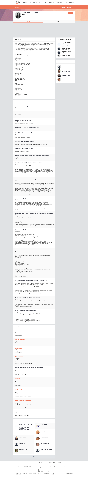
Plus (34, 456)
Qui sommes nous (20, 466)
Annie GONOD (44, 424)
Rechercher (18, 7)
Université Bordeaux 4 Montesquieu (23, 400)
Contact (25, 466)
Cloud (65, 2)
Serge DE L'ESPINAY (66, 48)
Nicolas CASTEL (65, 79)
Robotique (59, 2)
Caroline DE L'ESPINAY (66, 42)
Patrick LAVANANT (45, 443)
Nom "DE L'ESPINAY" (66, 55)
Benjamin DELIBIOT (66, 75)
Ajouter (71, 13)
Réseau (58, 21)
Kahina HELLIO (22, 437)
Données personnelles (42, 466)
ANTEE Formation (19, 348)
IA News (25, 2)
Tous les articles (63, 466)
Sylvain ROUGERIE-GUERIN (46, 449)
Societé (37, 466)
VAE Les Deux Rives (19, 331)
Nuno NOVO (22, 443)
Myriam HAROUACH (66, 66)
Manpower (17, 378)
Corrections (68, 466)
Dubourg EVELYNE (45, 431)
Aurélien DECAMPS (66, 71)
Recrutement (33, 466)
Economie (71, 2)
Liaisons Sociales (18, 389)
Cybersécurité (51, 2)
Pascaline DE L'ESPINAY (66, 51)
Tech (29, 2)
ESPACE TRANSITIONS (20, 339)
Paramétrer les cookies (50, 466)
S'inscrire (63, 7)
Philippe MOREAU (23, 449)
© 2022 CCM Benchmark (44, 467)
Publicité (28, 466)
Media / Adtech (36, 2)
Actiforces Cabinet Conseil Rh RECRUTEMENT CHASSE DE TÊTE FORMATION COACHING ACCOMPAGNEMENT (25, 427)
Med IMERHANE (44, 437)
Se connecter (69, 7)
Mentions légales (57, 466)
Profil (28, 21)
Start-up (44, 2)
